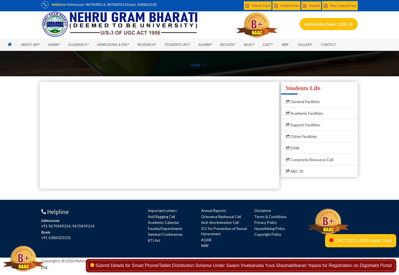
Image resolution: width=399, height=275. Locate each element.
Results (228, 44)
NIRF (285, 44)
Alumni (205, 44)
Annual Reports (213, 210)
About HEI (30, 44)
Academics (78, 44)
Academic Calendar (163, 222)
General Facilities (303, 101)
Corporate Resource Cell (309, 159)
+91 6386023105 (56, 237)
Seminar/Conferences (165, 234)
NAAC (249, 44)
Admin (54, 44)
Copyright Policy (267, 234)
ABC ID (294, 171)
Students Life (177, 44)
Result (311, 5)
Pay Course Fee (340, 5)
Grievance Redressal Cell (221, 216)
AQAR (206, 240)
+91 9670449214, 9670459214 (67, 226)
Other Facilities (301, 136)
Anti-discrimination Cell (220, 222)
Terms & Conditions (270, 216)
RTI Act (154, 240)
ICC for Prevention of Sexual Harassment (224, 231)
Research (147, 44)
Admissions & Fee (113, 44)
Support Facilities (303, 124)
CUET (268, 44)
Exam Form (286, 5)
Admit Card (257, 5)
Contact (328, 44)
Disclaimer (262, 210)
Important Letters (162, 210)
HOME (196, 64)
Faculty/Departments (165, 228)
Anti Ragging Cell (161, 216)
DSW (292, 148)
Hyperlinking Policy (269, 228)
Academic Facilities (304, 113)
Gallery (305, 44)
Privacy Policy (265, 222)
